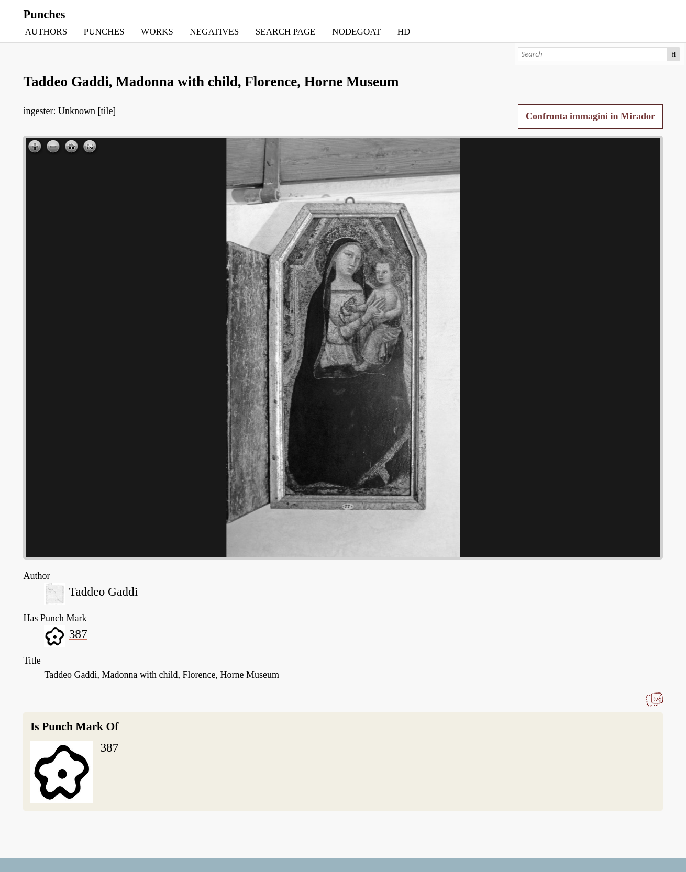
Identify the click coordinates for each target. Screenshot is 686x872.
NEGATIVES (214, 32)
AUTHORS (46, 32)
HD (404, 32)
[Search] (592, 54)
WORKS (157, 32)
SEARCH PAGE (286, 32)
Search (674, 54)
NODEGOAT (356, 32)
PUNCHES (104, 32)
